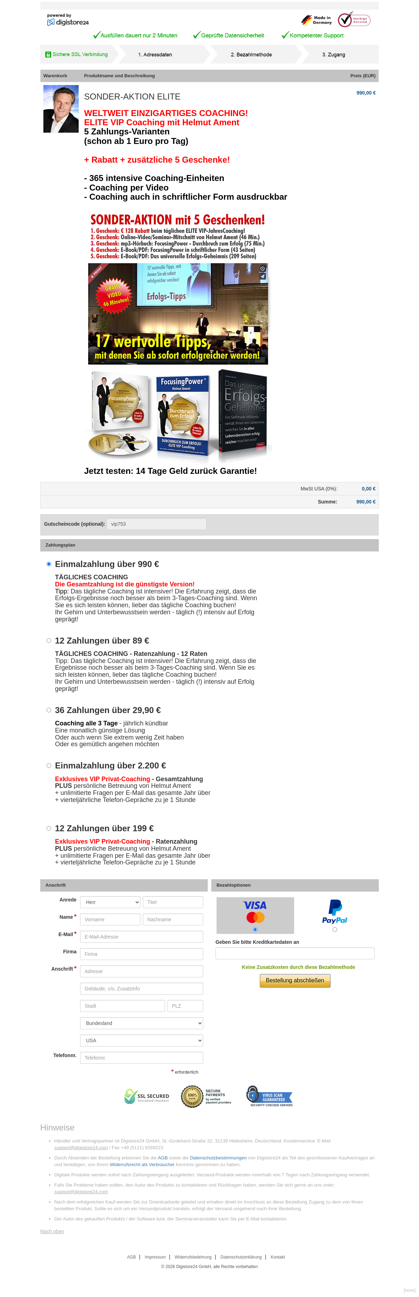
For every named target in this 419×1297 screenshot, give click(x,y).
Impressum (155, 1257)
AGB (163, 1157)
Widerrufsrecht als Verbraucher (142, 1164)
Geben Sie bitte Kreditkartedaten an (257, 942)
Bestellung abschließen (295, 980)
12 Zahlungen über (102, 640)
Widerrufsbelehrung (193, 1257)
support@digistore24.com (81, 1147)
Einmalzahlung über (107, 564)
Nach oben (52, 1231)
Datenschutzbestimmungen (218, 1157)
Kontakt (278, 1257)
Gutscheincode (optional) (125, 524)
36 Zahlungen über (108, 710)
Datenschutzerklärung (241, 1257)
